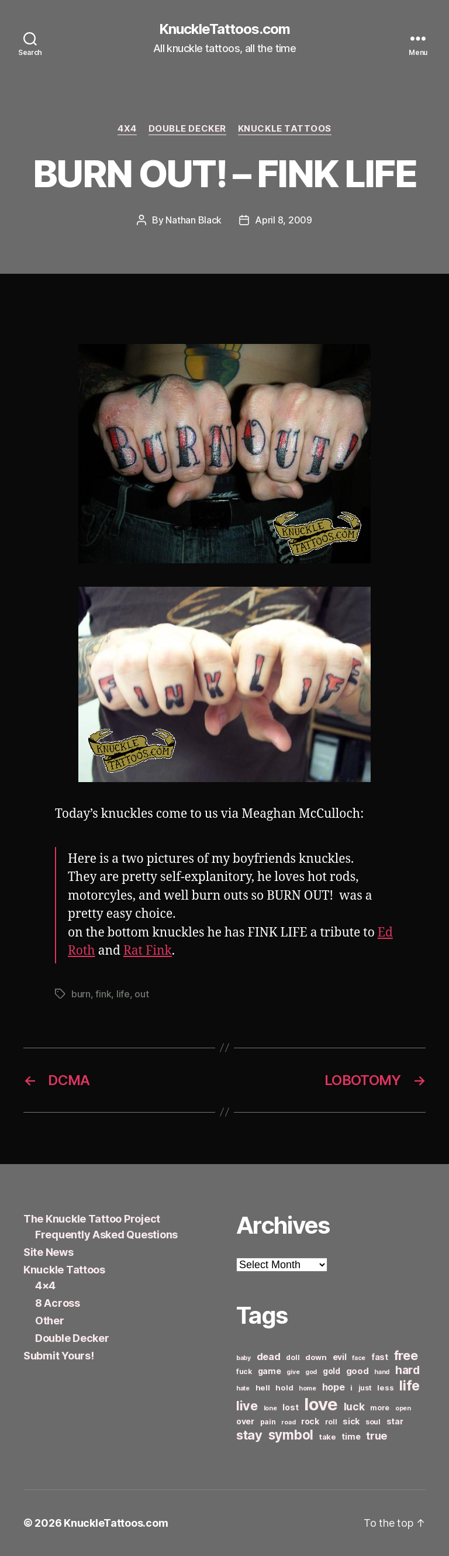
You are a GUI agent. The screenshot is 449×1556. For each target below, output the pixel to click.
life (123, 994)
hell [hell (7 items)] (262, 1387)
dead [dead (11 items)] (269, 1356)
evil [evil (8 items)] (340, 1357)
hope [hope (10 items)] (333, 1387)
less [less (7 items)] (385, 1387)
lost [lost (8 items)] (290, 1407)
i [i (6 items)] (351, 1387)
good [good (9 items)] (357, 1370)
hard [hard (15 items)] (407, 1370)
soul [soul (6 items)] (373, 1421)
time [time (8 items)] (350, 1436)
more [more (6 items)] (379, 1407)
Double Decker (187, 128)
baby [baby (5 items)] (243, 1358)
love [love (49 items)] (321, 1404)
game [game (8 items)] (269, 1371)
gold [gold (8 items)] (331, 1371)
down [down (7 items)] (316, 1357)
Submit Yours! (58, 1356)
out (141, 994)
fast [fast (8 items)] (379, 1357)
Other (49, 1320)
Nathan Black (193, 220)
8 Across (57, 1303)
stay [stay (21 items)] (249, 1435)
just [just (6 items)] (365, 1387)
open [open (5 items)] (403, 1408)
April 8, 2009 (283, 220)
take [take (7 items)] (327, 1436)
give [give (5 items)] (292, 1372)
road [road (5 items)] (288, 1422)
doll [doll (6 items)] (292, 1357)
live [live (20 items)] (247, 1405)
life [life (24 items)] (409, 1385)
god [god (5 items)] (311, 1372)
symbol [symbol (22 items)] (290, 1435)
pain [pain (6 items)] (268, 1421)
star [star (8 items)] (394, 1421)
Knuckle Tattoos (284, 128)
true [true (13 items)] (376, 1435)
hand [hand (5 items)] (381, 1372)
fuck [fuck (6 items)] (244, 1371)
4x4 (127, 128)
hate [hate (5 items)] (243, 1388)
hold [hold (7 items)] (284, 1387)
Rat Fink (147, 951)
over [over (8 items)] (245, 1421)
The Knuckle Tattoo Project (91, 1219)
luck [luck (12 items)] (354, 1406)
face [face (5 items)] (358, 1358)
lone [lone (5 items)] (270, 1408)
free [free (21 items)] (406, 1355)
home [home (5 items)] (307, 1388)
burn (81, 994)
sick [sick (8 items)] (351, 1421)
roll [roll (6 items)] (331, 1421)
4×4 (45, 1285)
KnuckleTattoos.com (224, 29)
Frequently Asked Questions (106, 1234)
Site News (48, 1252)
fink (103, 994)
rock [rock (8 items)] (310, 1421)
